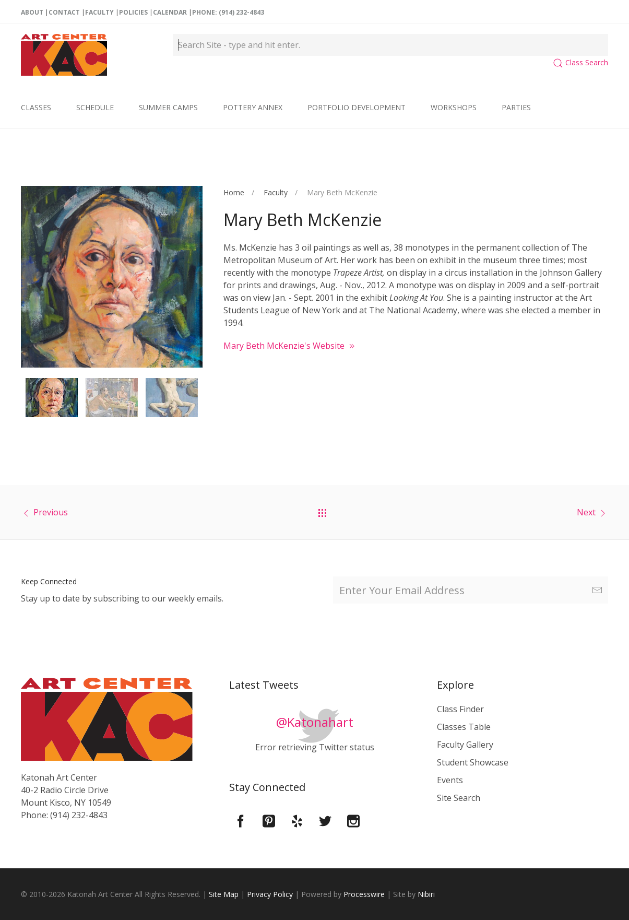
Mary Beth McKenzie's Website (290, 345)
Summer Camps (168, 107)
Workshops (454, 107)
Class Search (580, 62)
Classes (36, 107)
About (32, 12)
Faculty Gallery (465, 744)
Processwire (364, 894)
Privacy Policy (270, 894)
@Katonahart (314, 721)
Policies (133, 12)
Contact (64, 12)
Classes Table (464, 727)
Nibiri (426, 894)
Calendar (170, 12)
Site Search (458, 798)
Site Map (224, 894)
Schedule (95, 107)
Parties (516, 107)
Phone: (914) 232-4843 (228, 12)
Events (450, 780)
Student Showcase (472, 762)
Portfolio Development (356, 107)
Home (233, 192)
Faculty (99, 12)
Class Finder (460, 709)
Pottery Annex (252, 107)
